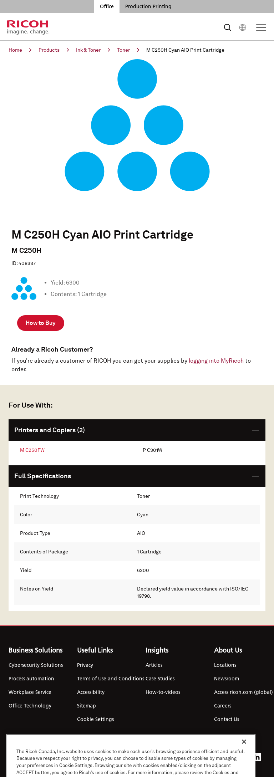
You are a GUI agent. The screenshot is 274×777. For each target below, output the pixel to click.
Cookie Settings (95, 719)
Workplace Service (30, 692)
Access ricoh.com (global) (243, 692)
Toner (128, 50)
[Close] (244, 753)
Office (107, 6)
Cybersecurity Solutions (36, 665)
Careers (222, 705)
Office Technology (30, 705)
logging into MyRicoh (216, 360)
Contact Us (226, 719)
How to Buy (41, 323)
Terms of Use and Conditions (110, 678)
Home (20, 50)
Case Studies (160, 678)
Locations (225, 665)
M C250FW (32, 450)
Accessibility (91, 692)
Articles (154, 665)
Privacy (85, 665)
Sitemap (86, 705)
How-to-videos (163, 692)
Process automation (31, 678)
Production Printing (148, 6)
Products (54, 50)
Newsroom (226, 678)
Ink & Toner (93, 50)
